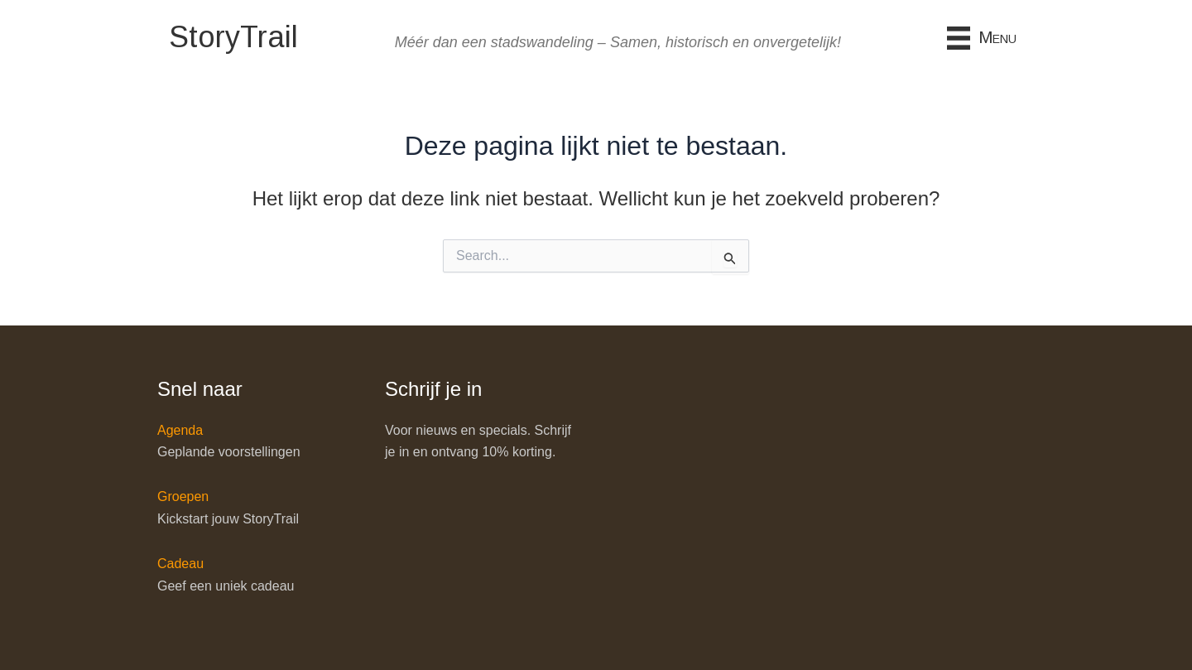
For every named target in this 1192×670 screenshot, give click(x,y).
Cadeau (180, 564)
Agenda (180, 430)
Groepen (183, 496)
